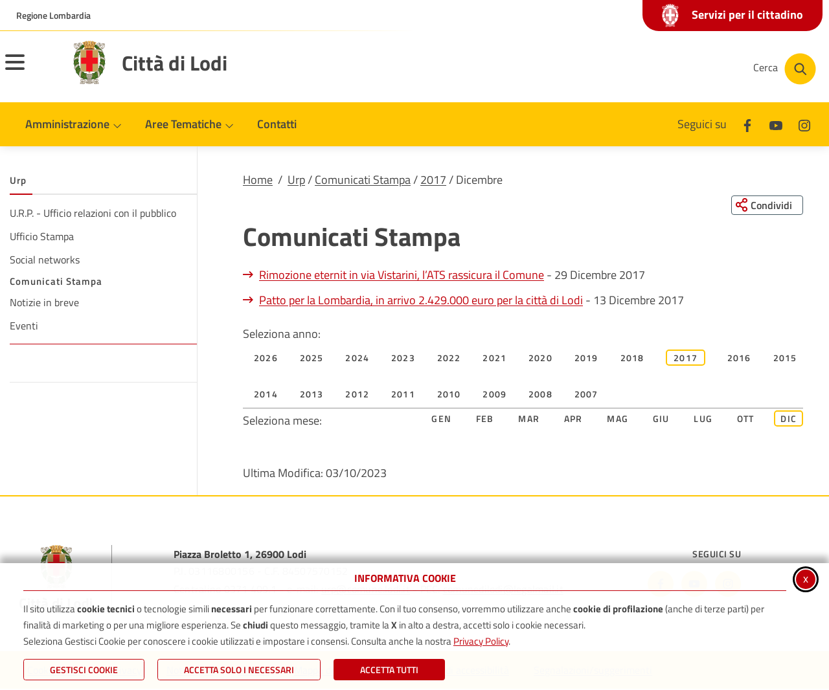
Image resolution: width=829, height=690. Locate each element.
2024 (357, 358)
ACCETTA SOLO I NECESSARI (239, 669)
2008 (540, 394)
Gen (441, 419)
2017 (433, 179)
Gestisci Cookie (84, 669)
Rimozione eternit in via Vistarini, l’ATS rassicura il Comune (401, 275)
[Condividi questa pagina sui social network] (767, 205)
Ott (746, 419)
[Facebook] (747, 124)
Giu (661, 419)
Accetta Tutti (389, 669)
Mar (528, 419)
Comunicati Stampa (363, 179)
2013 (312, 394)
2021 (494, 358)
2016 (739, 358)
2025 (312, 358)
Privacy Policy (480, 641)
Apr (573, 419)
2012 (357, 394)
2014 (266, 394)
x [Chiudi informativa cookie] (805, 578)
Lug (703, 419)
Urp (296, 179)
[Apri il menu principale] (31, 70)
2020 (540, 358)
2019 (586, 358)
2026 (266, 358)
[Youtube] (776, 124)
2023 (403, 358)
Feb (485, 419)
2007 (586, 394)
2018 (632, 358)
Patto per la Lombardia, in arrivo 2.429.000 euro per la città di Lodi (421, 300)
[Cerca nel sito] (784, 69)
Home (258, 179)
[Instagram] (804, 124)
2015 (785, 358)
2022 (449, 358)
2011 (403, 394)
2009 (494, 394)
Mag (617, 419)
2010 (449, 394)
